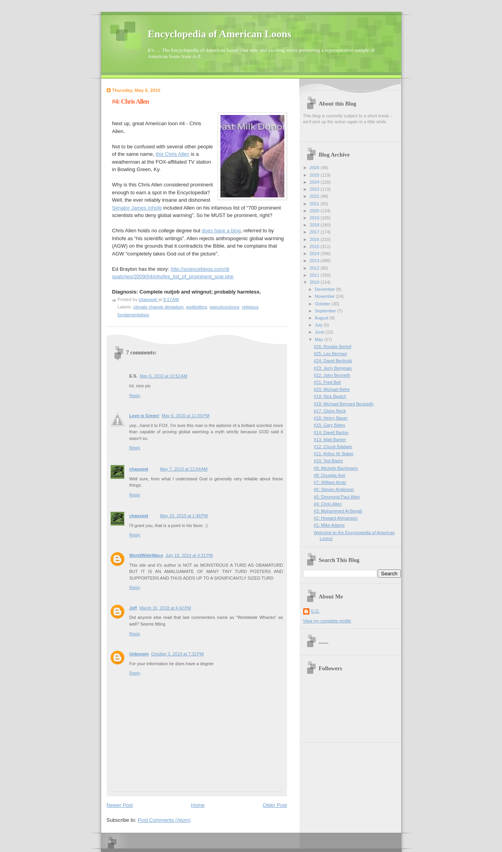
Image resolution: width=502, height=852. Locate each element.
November (325, 296)
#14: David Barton (331, 432)
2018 (315, 225)
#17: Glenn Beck (330, 411)
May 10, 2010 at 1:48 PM (184, 515)
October (323, 303)
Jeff (133, 608)
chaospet (139, 469)
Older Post (275, 805)
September (326, 310)
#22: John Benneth (332, 375)
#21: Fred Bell (327, 382)
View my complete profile (327, 620)
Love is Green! (144, 415)
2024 (315, 182)
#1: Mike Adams (329, 525)
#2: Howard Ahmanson (336, 518)
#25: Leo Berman (330, 353)
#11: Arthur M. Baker (333, 453)
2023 (315, 189)
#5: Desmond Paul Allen (337, 496)
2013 (315, 260)
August (322, 318)
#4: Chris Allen (328, 504)
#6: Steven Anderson (334, 489)
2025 (315, 175)
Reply (134, 395)
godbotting (196, 307)
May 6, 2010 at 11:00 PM (185, 415)
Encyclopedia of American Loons (219, 34)
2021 (315, 203)
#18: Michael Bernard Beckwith (343, 403)
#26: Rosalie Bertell (332, 346)
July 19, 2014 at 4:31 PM (189, 555)
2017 (315, 232)
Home (198, 805)
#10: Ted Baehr (328, 460)
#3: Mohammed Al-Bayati (338, 511)
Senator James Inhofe (137, 208)
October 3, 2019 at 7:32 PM (177, 653)
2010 (315, 282)
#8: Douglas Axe (329, 475)
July (319, 325)
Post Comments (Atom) (164, 820)
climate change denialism (158, 307)
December (325, 289)
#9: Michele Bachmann (336, 468)
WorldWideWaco (146, 555)
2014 (315, 253)
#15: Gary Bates (329, 425)
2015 (315, 246)
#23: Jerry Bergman (333, 368)
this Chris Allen (172, 154)
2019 (315, 217)
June (320, 332)
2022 (315, 196)
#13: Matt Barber (330, 439)
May (319, 339)
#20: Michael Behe (332, 389)
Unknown (139, 653)
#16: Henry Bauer (331, 418)
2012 (315, 268)
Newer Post (120, 805)
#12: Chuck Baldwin (333, 446)
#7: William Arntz (330, 482)
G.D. (315, 611)
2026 (315, 167)
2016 (315, 239)
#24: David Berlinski (333, 360)
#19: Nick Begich (330, 396)
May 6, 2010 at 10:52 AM (163, 376)
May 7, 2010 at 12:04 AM (183, 469)
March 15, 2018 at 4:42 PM (165, 608)
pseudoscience (224, 307)
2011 (315, 275)
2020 (315, 210)
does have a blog (221, 231)
